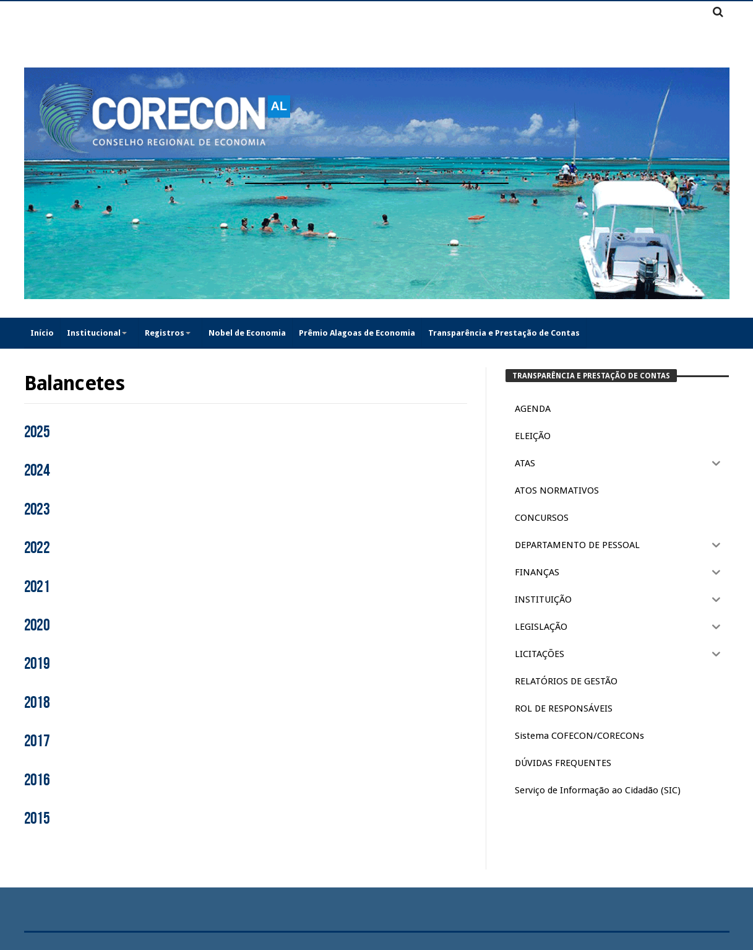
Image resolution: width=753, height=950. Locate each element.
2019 (37, 664)
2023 (37, 510)
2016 (37, 780)
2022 (37, 548)
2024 (37, 471)
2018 (37, 703)
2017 (37, 741)
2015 (37, 819)
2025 (37, 432)
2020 (37, 625)
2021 (37, 587)
